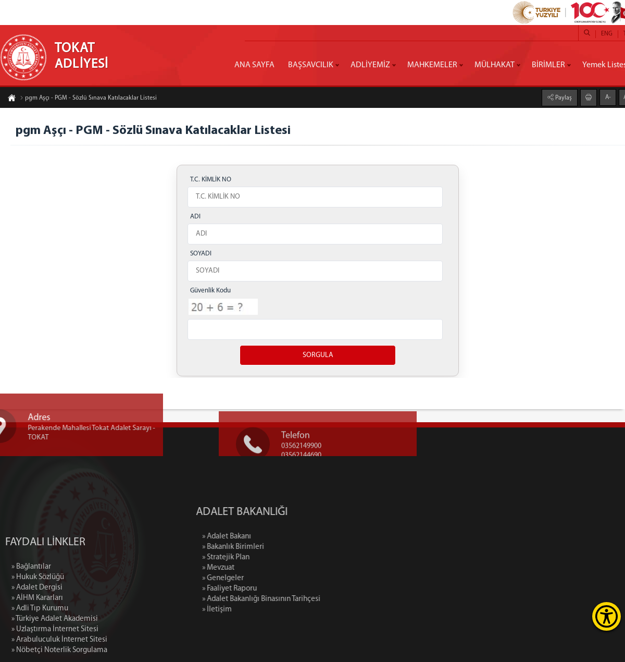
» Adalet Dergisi (37, 621)
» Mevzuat (254, 568)
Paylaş (563, 97)
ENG (606, 34)
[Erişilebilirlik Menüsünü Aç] (606, 616)
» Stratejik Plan (261, 557)
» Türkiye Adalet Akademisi (54, 652)
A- (608, 97)
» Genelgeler (259, 578)
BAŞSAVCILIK (310, 65)
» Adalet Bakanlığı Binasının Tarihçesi (297, 599)
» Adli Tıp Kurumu (39, 642)
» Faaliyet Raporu (265, 589)
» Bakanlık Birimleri (269, 547)
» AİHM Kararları (37, 631)
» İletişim (253, 610)
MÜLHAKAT (494, 65)
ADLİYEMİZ (370, 65)
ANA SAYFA (254, 65)
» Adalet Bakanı (262, 537)
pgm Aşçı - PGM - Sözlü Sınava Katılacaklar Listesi (88, 98)
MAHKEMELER (432, 65)
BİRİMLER (548, 65)
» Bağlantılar (31, 600)
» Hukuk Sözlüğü (37, 611)
